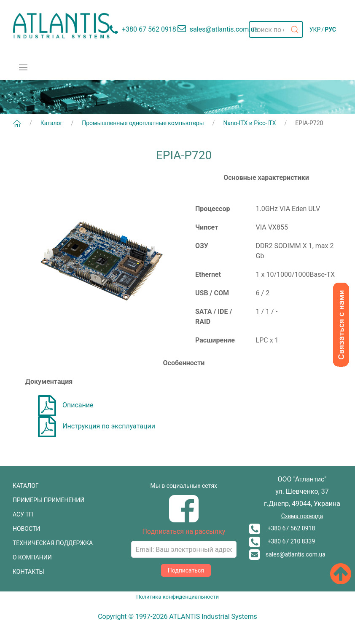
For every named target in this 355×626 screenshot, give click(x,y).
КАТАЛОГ (26, 485)
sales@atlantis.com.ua (287, 554)
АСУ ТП (23, 514)
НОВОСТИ (26, 528)
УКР (315, 29)
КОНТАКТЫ (28, 571)
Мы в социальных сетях (184, 485)
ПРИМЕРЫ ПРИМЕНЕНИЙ (48, 500)
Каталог (51, 123)
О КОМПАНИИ (32, 557)
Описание (66, 405)
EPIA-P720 (309, 123)
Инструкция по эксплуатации (96, 426)
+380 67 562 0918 (282, 528)
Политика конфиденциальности (177, 597)
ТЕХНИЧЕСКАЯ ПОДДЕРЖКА (53, 543)
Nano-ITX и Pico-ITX (249, 123)
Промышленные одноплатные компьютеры (143, 123)
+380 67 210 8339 (282, 541)
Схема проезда (302, 516)
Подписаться (186, 570)
